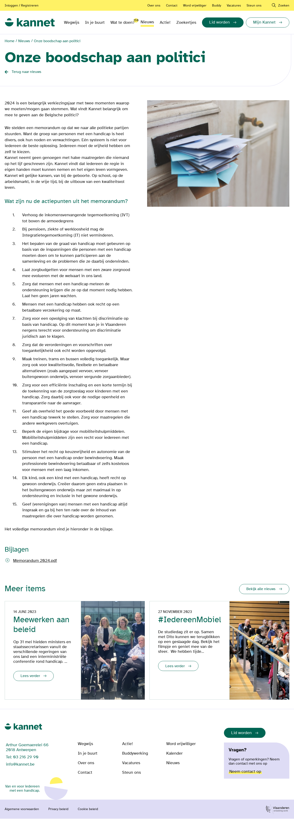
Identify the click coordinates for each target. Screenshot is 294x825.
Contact (171, 5)
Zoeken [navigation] (283, 5)
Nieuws (147, 22)
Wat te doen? (122, 21)
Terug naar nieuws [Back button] (26, 72)
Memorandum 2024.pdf (35, 560)
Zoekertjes (186, 22)
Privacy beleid (58, 815)
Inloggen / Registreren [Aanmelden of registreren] (22, 5)
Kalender (174, 759)
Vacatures (234, 5)
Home (9, 41)
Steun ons (254, 5)
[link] (30, 22)
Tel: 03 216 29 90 (22, 763)
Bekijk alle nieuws (261, 589)
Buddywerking (135, 759)
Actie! (165, 22)
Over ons (153, 5)
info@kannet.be (20, 770)
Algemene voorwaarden (22, 815)
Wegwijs (71, 22)
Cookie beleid (88, 815)
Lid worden (241, 739)
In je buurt (95, 22)
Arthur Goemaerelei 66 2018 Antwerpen (27, 754)
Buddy (216, 5)
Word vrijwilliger (194, 5)
